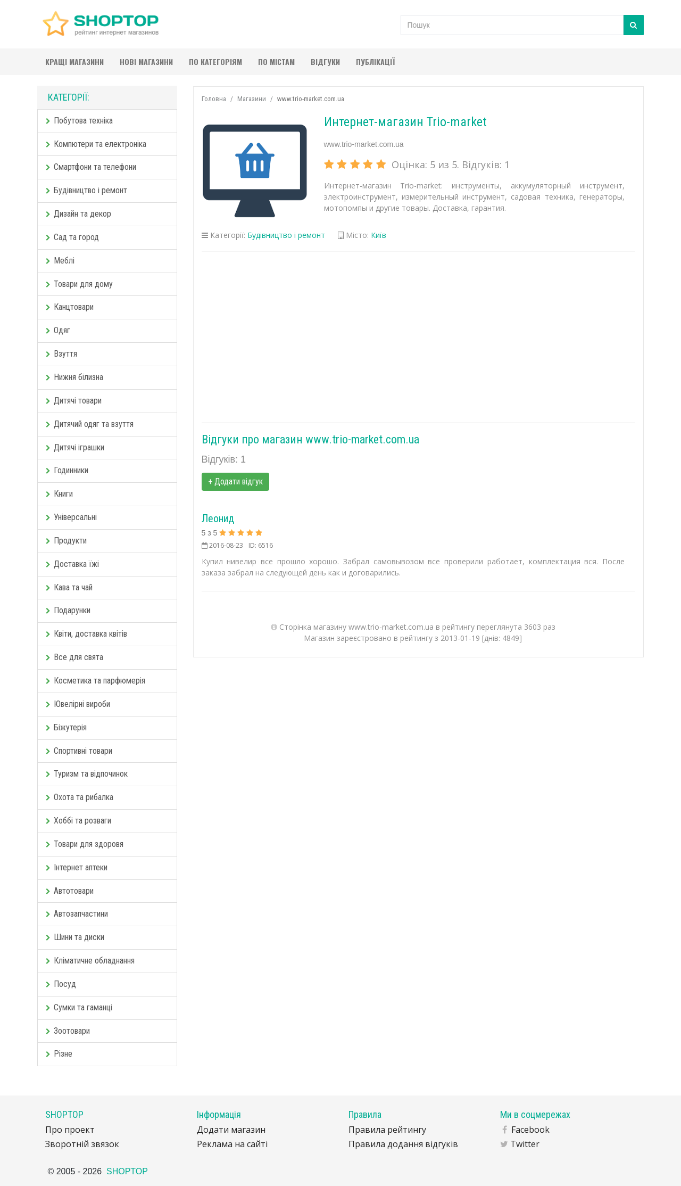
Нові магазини (146, 61)
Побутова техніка (79, 121)
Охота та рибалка (79, 797)
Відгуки (325, 61)
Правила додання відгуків (403, 1144)
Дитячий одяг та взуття (90, 424)
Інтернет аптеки (76, 867)
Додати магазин (231, 1129)
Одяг (58, 330)
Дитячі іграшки (75, 447)
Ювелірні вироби (78, 704)
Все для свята (74, 657)
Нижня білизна (74, 377)
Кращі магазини (74, 61)
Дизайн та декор (78, 214)
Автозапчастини (77, 914)
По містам (276, 61)
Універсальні (71, 517)
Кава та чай (69, 587)
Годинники (67, 470)
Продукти (66, 541)
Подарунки (68, 610)
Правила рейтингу (387, 1129)
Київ (378, 235)
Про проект (70, 1129)
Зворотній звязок (82, 1144)
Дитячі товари (74, 401)
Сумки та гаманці (79, 1007)
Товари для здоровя (84, 844)
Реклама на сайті (232, 1144)
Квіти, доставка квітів (86, 634)
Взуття (61, 354)
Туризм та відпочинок (87, 774)
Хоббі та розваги (78, 821)
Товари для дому (79, 284)
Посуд (61, 984)
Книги (59, 494)
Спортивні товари (79, 751)
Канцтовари (70, 307)
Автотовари (70, 891)
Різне (59, 1054)
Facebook (530, 1129)
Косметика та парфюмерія (95, 681)
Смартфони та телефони (91, 167)
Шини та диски (75, 937)
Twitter (524, 1144)
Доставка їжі (72, 564)
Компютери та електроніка (96, 144)
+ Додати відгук (235, 481)
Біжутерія (66, 727)
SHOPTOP (127, 1171)
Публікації (375, 61)
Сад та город (72, 237)
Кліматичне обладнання (90, 961)
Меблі (60, 261)
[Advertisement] (419, 336)
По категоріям (215, 61)
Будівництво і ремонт (86, 190)
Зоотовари (68, 1031)
